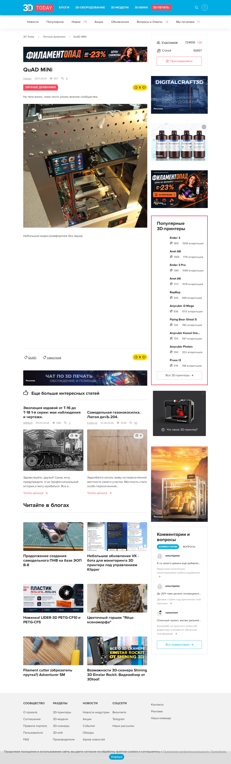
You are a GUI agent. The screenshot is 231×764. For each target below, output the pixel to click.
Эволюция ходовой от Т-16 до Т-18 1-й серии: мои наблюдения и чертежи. (52, 412)
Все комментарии (178, 645)
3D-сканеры (61, 726)
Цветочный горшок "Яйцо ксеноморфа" (110, 619)
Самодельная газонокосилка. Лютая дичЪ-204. (113, 414)
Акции (99, 22)
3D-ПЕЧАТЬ (161, 7)
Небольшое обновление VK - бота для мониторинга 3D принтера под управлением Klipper (113, 563)
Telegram (118, 719)
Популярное (55, 22)
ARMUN (28, 423)
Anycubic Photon (181, 347)
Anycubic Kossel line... (185, 333)
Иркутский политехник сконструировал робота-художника (178, 570)
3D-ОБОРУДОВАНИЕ (90, 7)
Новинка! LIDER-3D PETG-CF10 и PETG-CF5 (52, 619)
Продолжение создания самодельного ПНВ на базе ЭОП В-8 (52, 560)
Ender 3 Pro (178, 265)
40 (135, 423)
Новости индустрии (96, 712)
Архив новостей (94, 739)
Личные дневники (54, 36)
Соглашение (32, 719)
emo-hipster (172, 555)
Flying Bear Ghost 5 (183, 319)
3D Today (28, 36)
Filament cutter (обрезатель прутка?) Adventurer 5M (47, 672)
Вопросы (189, 546)
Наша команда (161, 718)
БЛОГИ (64, 7)
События (89, 726)
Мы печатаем (187, 22)
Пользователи (33, 733)
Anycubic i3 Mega (182, 306)
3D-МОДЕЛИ (120, 7)
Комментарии (168, 546)
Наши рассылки (123, 726)
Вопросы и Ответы (152, 22)
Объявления (120, 22)
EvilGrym (92, 423)
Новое (79, 22)
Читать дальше (33, 493)
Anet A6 (175, 278)
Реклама (30, 57)
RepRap (175, 292)
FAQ (26, 739)
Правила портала (35, 726)
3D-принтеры (62, 712)
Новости (33, 22)
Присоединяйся (179, 61)
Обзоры (88, 733)
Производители (64, 739)
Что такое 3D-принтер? (182, 430)
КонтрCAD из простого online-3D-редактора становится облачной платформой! (177, 629)
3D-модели (60, 719)
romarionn (171, 612)
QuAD (32, 358)
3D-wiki (58, 733)
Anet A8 (175, 251)
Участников (170, 42)
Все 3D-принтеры (178, 375)
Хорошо (116, 757)
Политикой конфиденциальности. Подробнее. (195, 751)
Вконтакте (119, 712)
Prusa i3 (175, 360)
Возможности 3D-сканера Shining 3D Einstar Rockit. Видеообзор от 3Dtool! (117, 675)
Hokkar (27, 78)
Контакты (157, 704)
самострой (54, 358)
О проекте (30, 712)
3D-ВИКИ (141, 7)
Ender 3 (175, 238)
